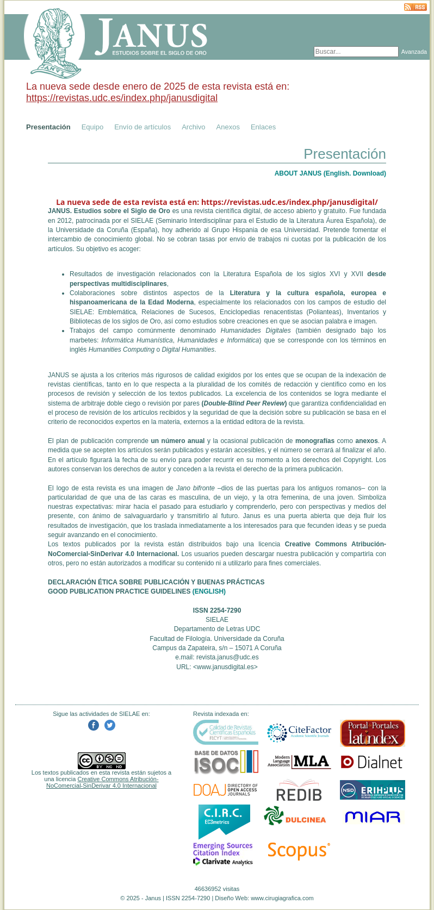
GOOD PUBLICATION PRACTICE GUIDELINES (119, 591)
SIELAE (142, 221)
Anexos (228, 127)
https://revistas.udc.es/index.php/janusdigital (122, 97)
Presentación (48, 127)
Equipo (92, 127)
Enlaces (263, 127)
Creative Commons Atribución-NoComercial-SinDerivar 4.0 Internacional (102, 782)
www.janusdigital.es (225, 667)
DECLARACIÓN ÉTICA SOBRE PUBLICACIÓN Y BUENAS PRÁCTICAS (156, 582)
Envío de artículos (142, 127)
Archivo (193, 127)
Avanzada (414, 51)
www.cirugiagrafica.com (282, 898)
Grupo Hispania (235, 230)
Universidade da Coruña (92, 230)
